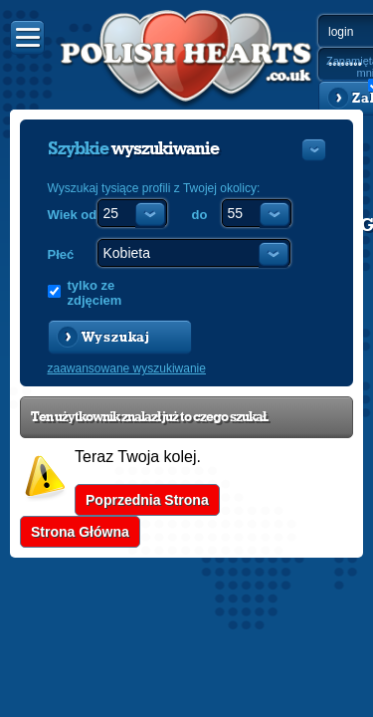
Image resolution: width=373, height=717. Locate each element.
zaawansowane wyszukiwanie (127, 368)
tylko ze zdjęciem (95, 293)
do (200, 214)
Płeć (61, 254)
